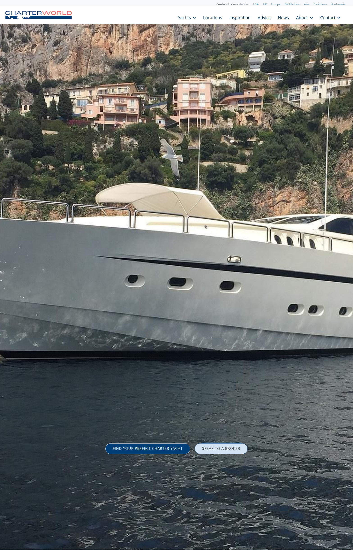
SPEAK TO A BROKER (221, 448)
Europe (276, 4)
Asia (306, 4)
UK (265, 4)
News (283, 17)
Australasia (338, 4)
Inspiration (240, 17)
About (302, 17)
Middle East (292, 4)
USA (256, 4)
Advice (264, 17)
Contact (327, 17)
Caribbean (320, 4)
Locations (212, 17)
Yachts (184, 17)
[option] (176, 277)
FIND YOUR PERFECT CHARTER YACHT (148, 448)
